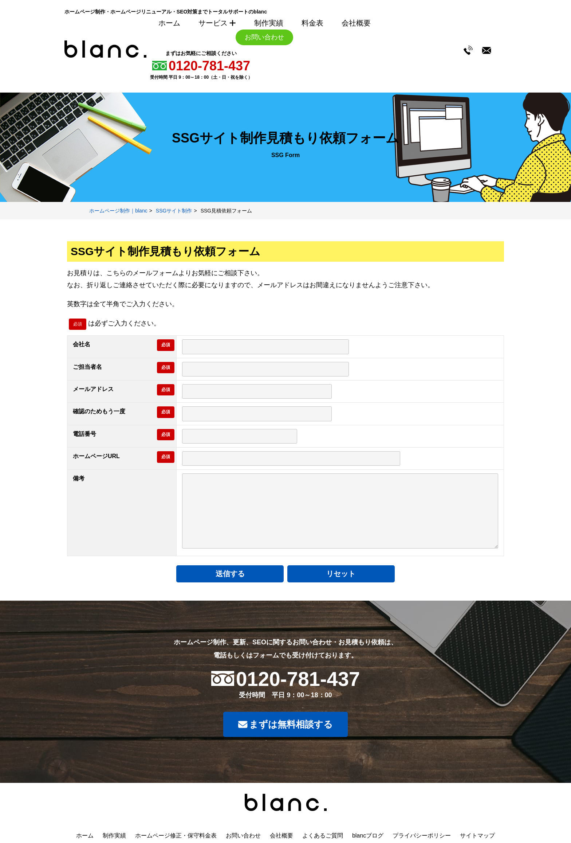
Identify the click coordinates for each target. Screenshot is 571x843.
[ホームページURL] (291, 458)
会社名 (81, 344)
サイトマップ (477, 835)
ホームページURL (96, 456)
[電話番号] (239, 436)
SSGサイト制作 (174, 211)
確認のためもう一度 (99, 411)
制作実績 (268, 23)
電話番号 (84, 434)
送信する (247, 574)
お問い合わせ (264, 37)
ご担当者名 (87, 367)
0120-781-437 (209, 65)
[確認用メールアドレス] (257, 413)
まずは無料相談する (285, 725)
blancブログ (367, 835)
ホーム (169, 23)
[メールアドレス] (257, 391)
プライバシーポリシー (422, 835)
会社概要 (356, 23)
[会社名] (265, 346)
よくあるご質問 (322, 835)
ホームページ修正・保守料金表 (176, 835)
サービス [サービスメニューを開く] (217, 23)
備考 (78, 478)
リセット (323, 574)
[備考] (340, 511)
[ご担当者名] (265, 369)
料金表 (312, 23)
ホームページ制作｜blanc (118, 211)
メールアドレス (93, 389)
